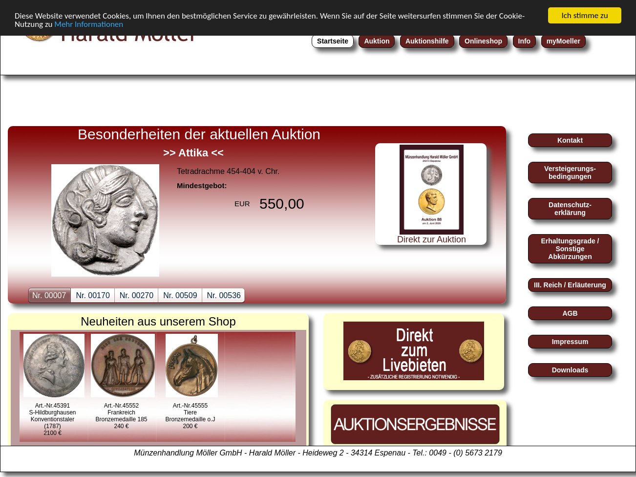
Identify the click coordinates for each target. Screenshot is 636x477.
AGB (569, 313)
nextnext (345, 192)
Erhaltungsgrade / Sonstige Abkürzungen (570, 248)
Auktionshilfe (427, 41)
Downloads (570, 370)
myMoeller (563, 41)
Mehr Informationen (88, 24)
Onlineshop (483, 41)
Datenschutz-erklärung (570, 209)
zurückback (32, 192)
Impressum (570, 342)
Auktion (376, 41)
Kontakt (570, 140)
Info (524, 41)
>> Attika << (193, 153)
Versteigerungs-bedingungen (570, 172)
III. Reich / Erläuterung (570, 285)
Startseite (332, 41)
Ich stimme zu (584, 15)
